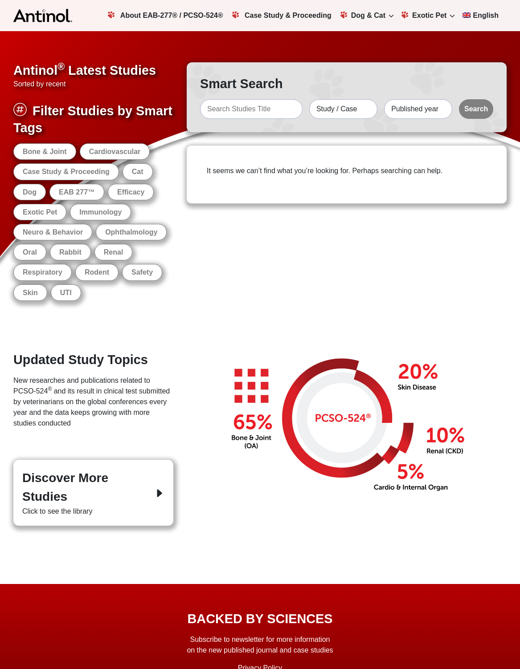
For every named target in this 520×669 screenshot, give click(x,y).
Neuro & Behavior (53, 232)
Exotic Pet (423, 15)
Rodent (97, 272)
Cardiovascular (115, 151)
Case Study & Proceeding (282, 15)
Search (476, 109)
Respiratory (42, 272)
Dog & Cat (362, 15)
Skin (30, 292)
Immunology (100, 212)
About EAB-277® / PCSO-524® (165, 15)
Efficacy (130, 192)
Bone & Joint (45, 151)
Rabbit (70, 252)
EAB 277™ (77, 192)
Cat (137, 171)
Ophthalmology (131, 232)
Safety (142, 272)
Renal (113, 252)
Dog (30, 192)
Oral (30, 252)
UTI (66, 292)
